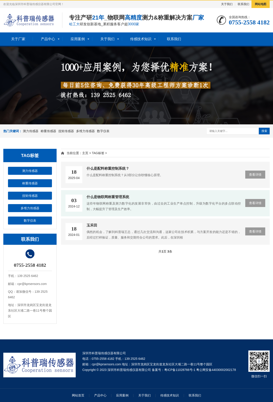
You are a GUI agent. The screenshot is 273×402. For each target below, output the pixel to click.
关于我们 (227, 4)
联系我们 (243, 4)
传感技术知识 (140, 39)
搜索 (264, 131)
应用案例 (78, 39)
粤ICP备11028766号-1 (179, 370)
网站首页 (78, 395)
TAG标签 (98, 153)
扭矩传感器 (66, 131)
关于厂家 (18, 39)
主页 (85, 153)
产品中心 (48, 39)
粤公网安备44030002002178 (216, 370)
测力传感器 (30, 131)
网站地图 (260, 4)
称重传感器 (48, 131)
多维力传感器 (85, 131)
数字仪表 (103, 131)
